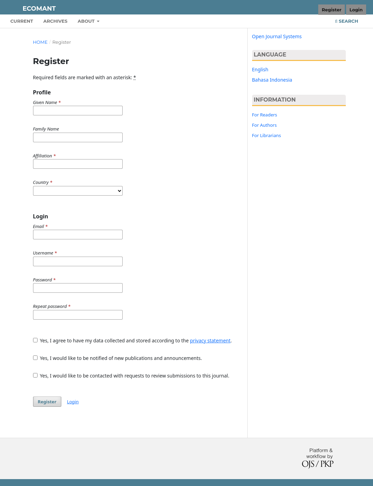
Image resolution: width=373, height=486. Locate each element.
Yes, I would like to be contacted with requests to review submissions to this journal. (131, 375)
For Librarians (266, 135)
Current (21, 21)
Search (346, 21)
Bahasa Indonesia (272, 79)
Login (356, 9)
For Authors (264, 125)
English (260, 69)
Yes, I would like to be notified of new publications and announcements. (117, 358)
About (86, 21)
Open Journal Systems (277, 36)
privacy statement (210, 340)
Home (40, 42)
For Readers (264, 115)
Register (331, 9)
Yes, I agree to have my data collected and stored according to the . (132, 340)
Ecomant (39, 8)
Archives (55, 21)
